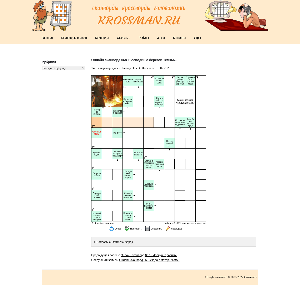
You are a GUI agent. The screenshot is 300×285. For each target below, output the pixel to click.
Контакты (179, 37)
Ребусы (144, 37)
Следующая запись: (135, 260)
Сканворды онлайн (74, 37)
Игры (197, 37)
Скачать (122, 37)
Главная (47, 37)
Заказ (161, 37)
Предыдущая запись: (134, 255)
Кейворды (102, 37)
